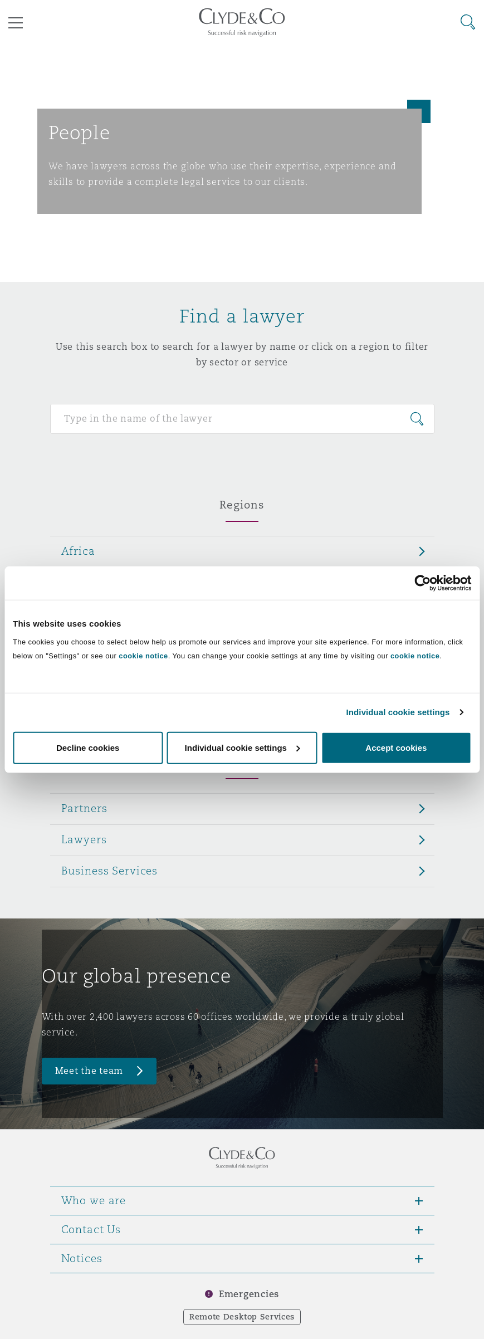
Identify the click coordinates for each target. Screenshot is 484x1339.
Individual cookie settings (398, 712)
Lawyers (84, 839)
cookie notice (143, 655)
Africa (78, 551)
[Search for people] (242, 419)
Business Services (109, 870)
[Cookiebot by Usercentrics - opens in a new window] (422, 583)
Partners (84, 808)
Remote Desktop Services (242, 1317)
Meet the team (89, 1071)
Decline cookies (87, 747)
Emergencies (249, 1294)
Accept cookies (396, 747)
